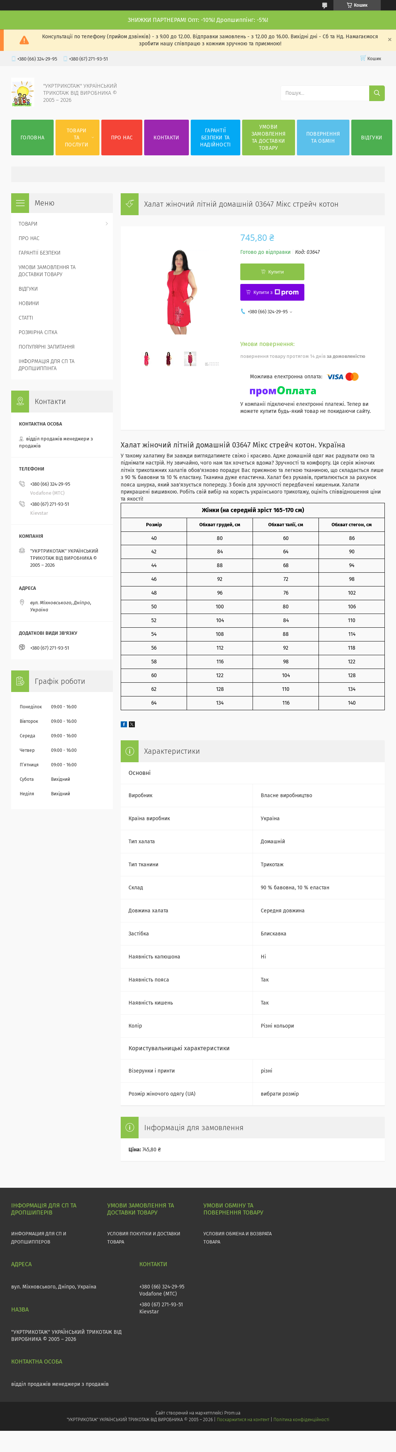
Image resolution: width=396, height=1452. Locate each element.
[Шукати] (377, 93)
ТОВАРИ (28, 224)
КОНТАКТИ (166, 138)
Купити (276, 272)
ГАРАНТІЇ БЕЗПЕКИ (39, 253)
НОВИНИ (29, 303)
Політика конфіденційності (301, 1419)
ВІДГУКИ (371, 138)
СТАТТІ (26, 318)
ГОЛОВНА (32, 138)
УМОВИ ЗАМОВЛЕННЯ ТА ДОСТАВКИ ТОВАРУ (268, 137)
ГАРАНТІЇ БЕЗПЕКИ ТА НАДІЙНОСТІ (215, 137)
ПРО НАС (122, 138)
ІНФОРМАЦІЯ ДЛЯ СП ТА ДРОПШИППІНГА (47, 365)
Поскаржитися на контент (243, 1419)
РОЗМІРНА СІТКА (38, 332)
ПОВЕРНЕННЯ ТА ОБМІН (323, 137)
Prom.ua (232, 1413)
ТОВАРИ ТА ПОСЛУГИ (76, 137)
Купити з (275, 292)
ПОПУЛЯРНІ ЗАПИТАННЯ (47, 347)
